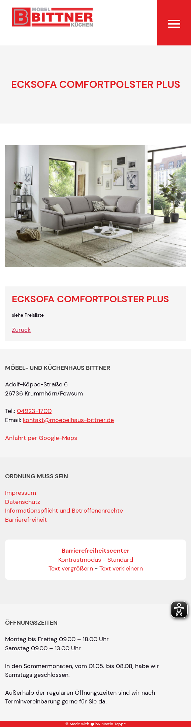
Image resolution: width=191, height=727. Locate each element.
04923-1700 (34, 411)
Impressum (20, 492)
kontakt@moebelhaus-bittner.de (68, 420)
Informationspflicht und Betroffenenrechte (64, 510)
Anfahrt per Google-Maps (41, 438)
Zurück (21, 330)
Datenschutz (22, 502)
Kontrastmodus (79, 559)
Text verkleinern (121, 568)
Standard (120, 559)
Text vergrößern (71, 568)
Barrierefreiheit (26, 519)
